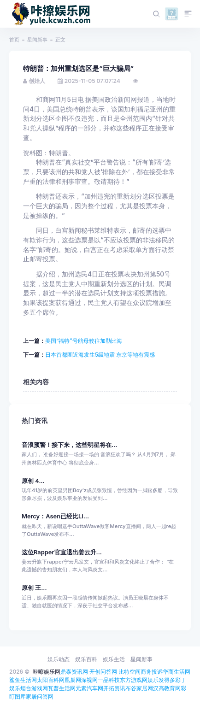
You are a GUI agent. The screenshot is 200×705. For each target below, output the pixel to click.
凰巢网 (73, 679)
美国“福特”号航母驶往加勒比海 (83, 340)
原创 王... (34, 587)
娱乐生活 (114, 659)
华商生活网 (176, 671)
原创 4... (33, 480)
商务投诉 (152, 671)
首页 (14, 39)
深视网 (89, 679)
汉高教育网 (167, 688)
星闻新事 (37, 39)
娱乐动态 (58, 659)
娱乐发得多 (161, 679)
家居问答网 (39, 696)
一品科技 (109, 679)
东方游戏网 (133, 679)
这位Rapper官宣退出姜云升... (62, 552)
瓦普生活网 (62, 688)
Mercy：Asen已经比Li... (55, 516)
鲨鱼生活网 (23, 679)
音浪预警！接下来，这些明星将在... (69, 444)
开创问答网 (103, 671)
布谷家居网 (139, 688)
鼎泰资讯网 (74, 671)
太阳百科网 (51, 679)
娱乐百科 (86, 659)
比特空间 (129, 671)
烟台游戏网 (34, 688)
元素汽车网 (89, 688)
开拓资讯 (114, 688)
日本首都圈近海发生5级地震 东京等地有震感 (100, 354)
